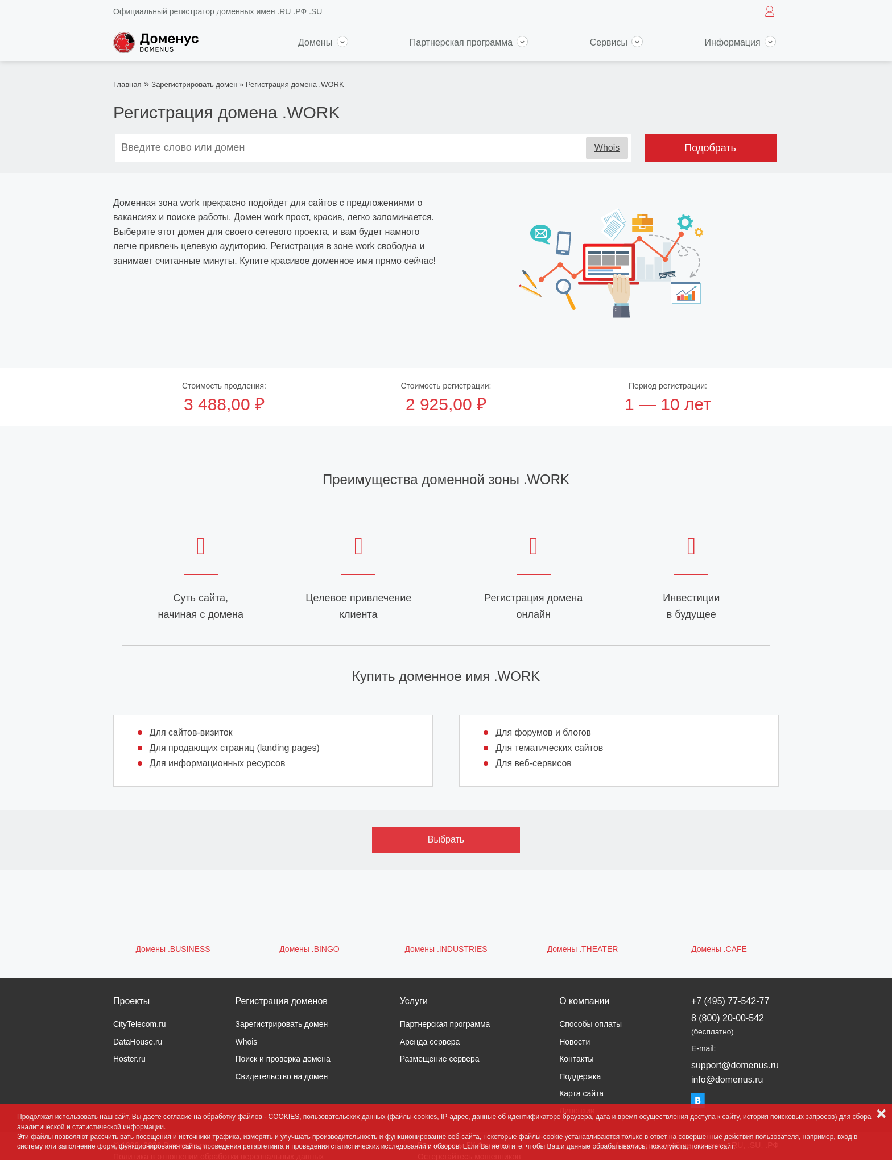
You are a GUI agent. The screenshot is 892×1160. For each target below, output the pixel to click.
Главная (127, 84)
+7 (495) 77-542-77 (730, 1001)
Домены (323, 42)
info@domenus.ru (727, 1079)
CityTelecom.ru (139, 1024)
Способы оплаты (590, 1024)
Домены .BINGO (309, 948)
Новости (574, 1041)
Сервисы (616, 42)
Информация (740, 42)
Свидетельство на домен (281, 1076)
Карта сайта (581, 1093)
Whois (607, 147)
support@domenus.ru (735, 1065)
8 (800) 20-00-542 (727, 1024)
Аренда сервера (430, 1041)
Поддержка (580, 1076)
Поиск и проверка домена (282, 1058)
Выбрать (446, 839)
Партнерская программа (469, 42)
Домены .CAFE (719, 948)
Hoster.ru (129, 1058)
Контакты (576, 1058)
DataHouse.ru (137, 1041)
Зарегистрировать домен (194, 84)
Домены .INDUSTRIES (445, 948)
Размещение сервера (440, 1058)
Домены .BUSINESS (172, 948)
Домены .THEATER (582, 948)
